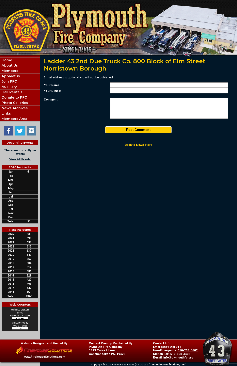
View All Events (20, 159)
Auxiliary (9, 87)
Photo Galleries (14, 103)
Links (6, 113)
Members (9, 71)
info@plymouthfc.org (178, 357)
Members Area (14, 119)
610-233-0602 (188, 350)
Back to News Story (138, 145)
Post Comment (138, 130)
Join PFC (9, 81)
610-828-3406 (180, 354)
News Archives (14, 108)
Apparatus (10, 76)
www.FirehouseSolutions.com (44, 356)
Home (6, 60)
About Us (9, 65)
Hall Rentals (11, 92)
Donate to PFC (14, 97)
